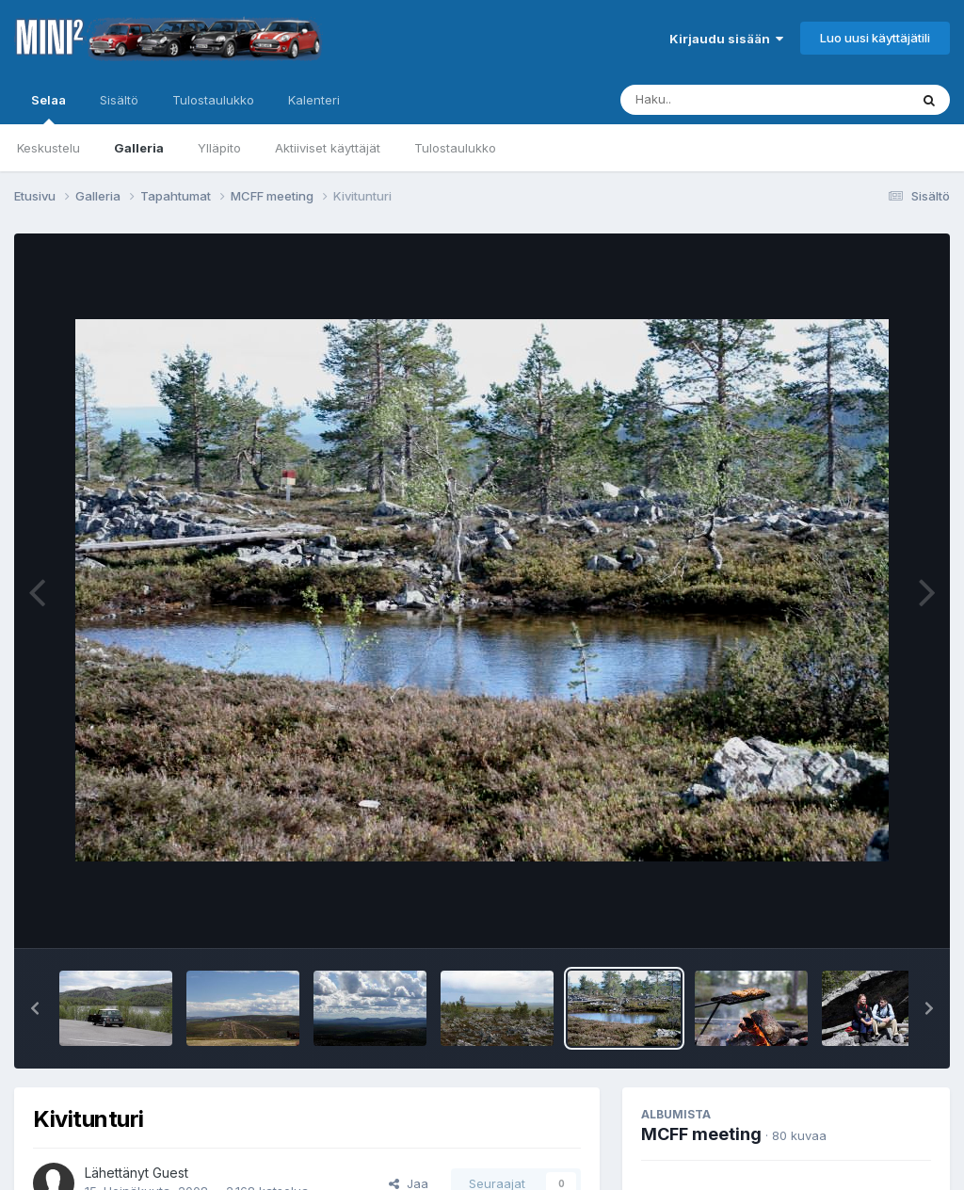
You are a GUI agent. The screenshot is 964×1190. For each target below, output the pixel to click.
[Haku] (729, 100)
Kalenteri (314, 99)
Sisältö (119, 99)
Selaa (48, 108)
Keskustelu (48, 147)
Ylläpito (219, 147)
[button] (35, 1008)
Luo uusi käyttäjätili (875, 37)
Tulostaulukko (455, 147)
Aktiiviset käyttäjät (327, 147)
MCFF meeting (701, 1134)
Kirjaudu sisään (726, 38)
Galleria (139, 147)
